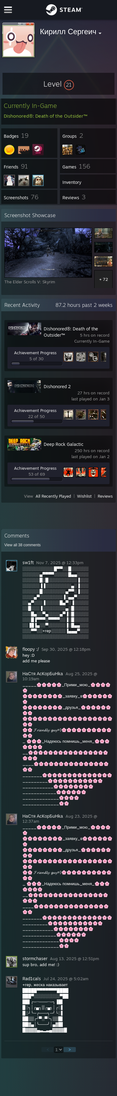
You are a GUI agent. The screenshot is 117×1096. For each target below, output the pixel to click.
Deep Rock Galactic (63, 444)
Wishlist (84, 496)
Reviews (105, 496)
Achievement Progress (35, 352)
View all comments (22, 545)
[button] (58, 84)
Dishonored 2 (57, 386)
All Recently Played (53, 496)
